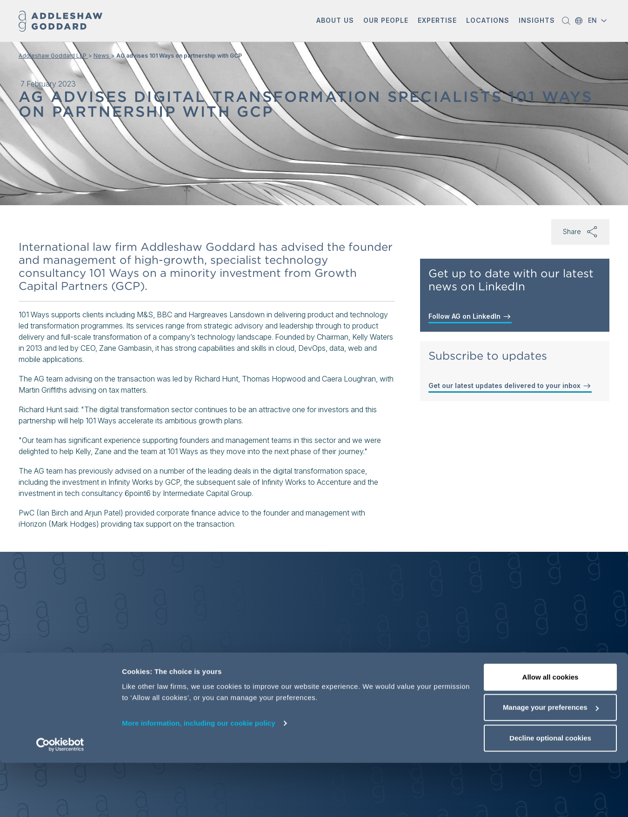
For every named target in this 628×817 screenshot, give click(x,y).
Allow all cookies (550, 731)
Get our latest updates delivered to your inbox (510, 385)
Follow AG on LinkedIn (470, 316)
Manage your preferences (551, 762)
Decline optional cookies (550, 792)
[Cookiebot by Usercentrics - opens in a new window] (60, 799)
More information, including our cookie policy (198, 777)
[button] (335, 21)
